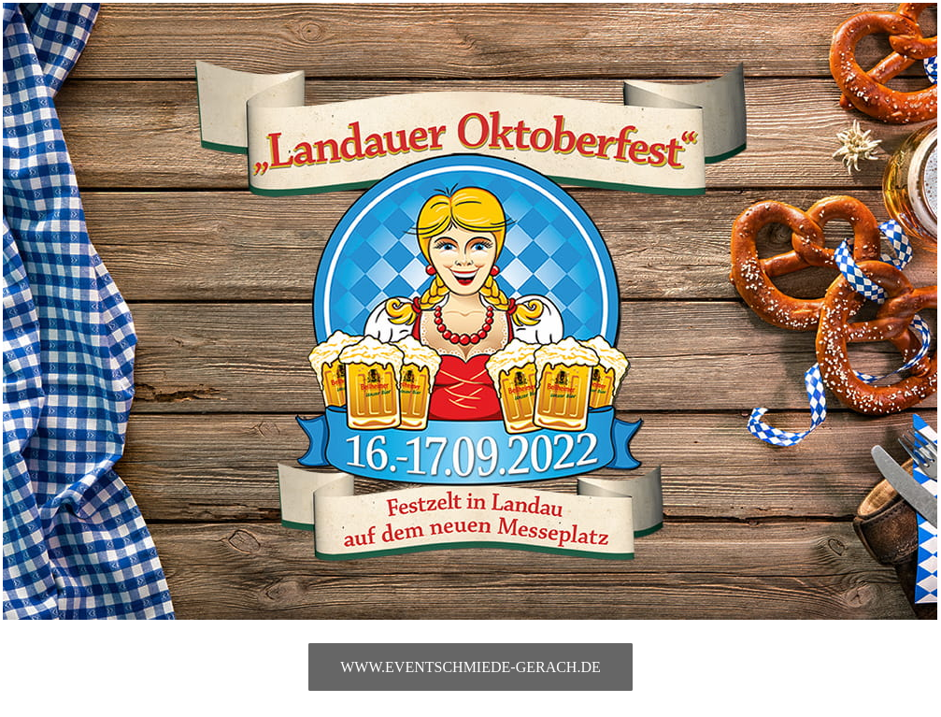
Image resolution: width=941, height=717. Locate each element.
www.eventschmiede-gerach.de (470, 667)
